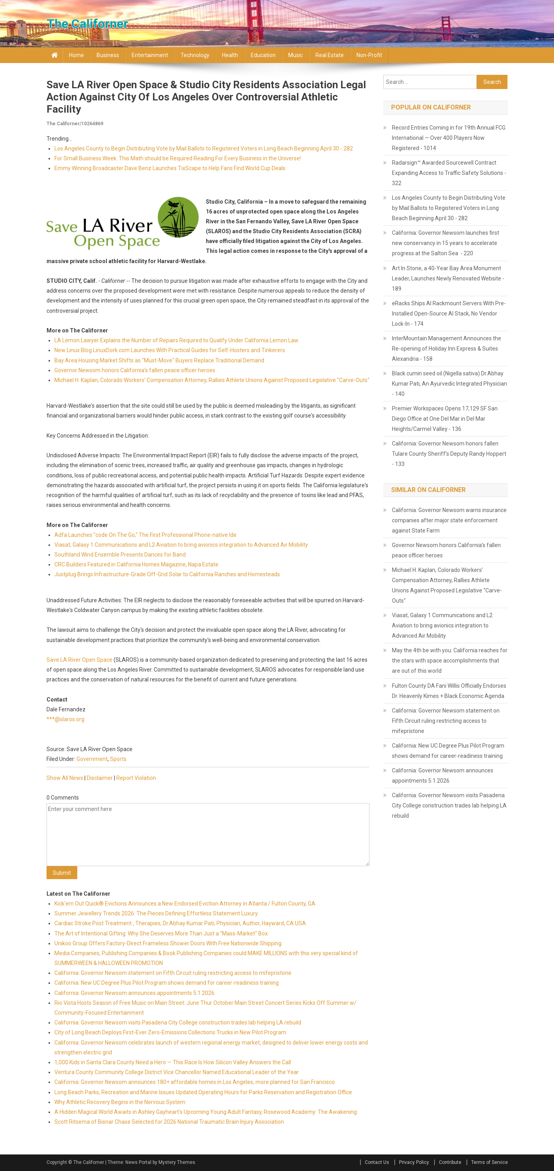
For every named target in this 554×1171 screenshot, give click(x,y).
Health (230, 55)
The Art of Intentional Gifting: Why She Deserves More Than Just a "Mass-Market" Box (161, 933)
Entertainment (150, 55)
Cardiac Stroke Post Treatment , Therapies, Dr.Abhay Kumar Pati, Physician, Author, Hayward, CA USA (180, 923)
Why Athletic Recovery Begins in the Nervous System (119, 1102)
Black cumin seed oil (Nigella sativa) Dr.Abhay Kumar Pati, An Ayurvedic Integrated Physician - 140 (449, 383)
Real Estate (329, 55)
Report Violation (136, 778)
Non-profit (369, 55)
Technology (195, 55)
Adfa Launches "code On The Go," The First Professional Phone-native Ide (145, 535)
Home (76, 55)
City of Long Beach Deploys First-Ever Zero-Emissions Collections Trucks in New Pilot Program (170, 1032)
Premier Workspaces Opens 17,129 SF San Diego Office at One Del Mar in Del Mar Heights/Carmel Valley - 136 (445, 418)
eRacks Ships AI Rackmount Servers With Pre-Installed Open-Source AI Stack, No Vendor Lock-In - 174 (449, 313)
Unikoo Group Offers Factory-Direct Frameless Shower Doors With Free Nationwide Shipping (168, 943)
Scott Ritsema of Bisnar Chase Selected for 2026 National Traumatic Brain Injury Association (169, 1122)
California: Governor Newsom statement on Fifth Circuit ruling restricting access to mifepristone (172, 973)
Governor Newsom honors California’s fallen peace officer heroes (446, 550)
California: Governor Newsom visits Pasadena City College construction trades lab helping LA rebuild (177, 1022)
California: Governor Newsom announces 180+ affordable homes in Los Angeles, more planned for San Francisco (194, 1082)
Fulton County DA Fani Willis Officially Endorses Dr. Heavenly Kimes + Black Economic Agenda (449, 691)
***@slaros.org (65, 719)
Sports (118, 759)
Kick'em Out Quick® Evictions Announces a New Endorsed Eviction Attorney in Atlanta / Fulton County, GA (184, 903)
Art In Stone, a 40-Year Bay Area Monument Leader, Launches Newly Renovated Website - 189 (448, 278)
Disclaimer (100, 778)
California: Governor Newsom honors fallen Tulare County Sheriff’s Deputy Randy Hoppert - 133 (449, 453)
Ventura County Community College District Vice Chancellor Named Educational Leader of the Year (176, 1072)
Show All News (65, 778)
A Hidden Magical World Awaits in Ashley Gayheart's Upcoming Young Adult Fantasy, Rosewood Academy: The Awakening (205, 1112)
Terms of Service (489, 1162)
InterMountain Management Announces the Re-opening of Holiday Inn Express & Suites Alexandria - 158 (446, 348)
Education (263, 55)
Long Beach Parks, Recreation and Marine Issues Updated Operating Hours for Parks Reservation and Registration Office (203, 1092)
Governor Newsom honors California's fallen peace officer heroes (134, 370)
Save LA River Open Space (79, 660)
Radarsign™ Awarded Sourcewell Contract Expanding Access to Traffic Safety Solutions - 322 (449, 173)
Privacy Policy (414, 1162)
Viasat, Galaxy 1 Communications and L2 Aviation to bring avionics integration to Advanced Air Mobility (181, 545)
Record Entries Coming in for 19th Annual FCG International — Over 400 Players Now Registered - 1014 (449, 137)
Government (92, 759)
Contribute (450, 1162)
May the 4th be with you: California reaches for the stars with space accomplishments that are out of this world (449, 660)
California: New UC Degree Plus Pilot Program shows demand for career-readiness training (166, 983)
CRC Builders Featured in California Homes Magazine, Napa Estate (136, 564)
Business (108, 55)
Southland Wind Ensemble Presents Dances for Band (120, 554)
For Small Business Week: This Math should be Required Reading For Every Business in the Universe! (177, 158)
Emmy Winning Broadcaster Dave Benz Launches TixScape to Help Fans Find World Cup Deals (169, 168)
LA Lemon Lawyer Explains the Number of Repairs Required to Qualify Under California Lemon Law (176, 340)
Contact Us (377, 1162)
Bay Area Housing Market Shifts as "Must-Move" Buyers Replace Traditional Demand (159, 360)
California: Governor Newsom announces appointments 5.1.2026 (134, 993)
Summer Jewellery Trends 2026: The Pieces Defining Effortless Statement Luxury (156, 913)
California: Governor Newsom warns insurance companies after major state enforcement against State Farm (449, 520)
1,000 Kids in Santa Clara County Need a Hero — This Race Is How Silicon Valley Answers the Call (172, 1062)
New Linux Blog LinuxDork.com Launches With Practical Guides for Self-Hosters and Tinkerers (169, 350)
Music (295, 55)
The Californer (87, 23)
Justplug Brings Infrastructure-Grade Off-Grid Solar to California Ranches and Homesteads (167, 574)
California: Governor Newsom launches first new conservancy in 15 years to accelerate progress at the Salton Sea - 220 (445, 243)
